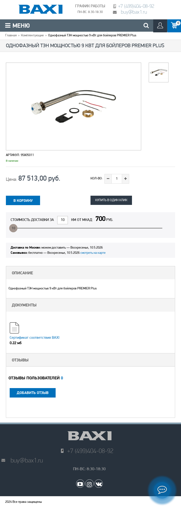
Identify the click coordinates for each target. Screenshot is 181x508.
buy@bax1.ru (134, 12)
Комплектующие (32, 35)
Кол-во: (96, 178)
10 (13, 228)
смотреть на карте (93, 253)
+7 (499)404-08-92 (136, 6)
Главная (11, 35)
